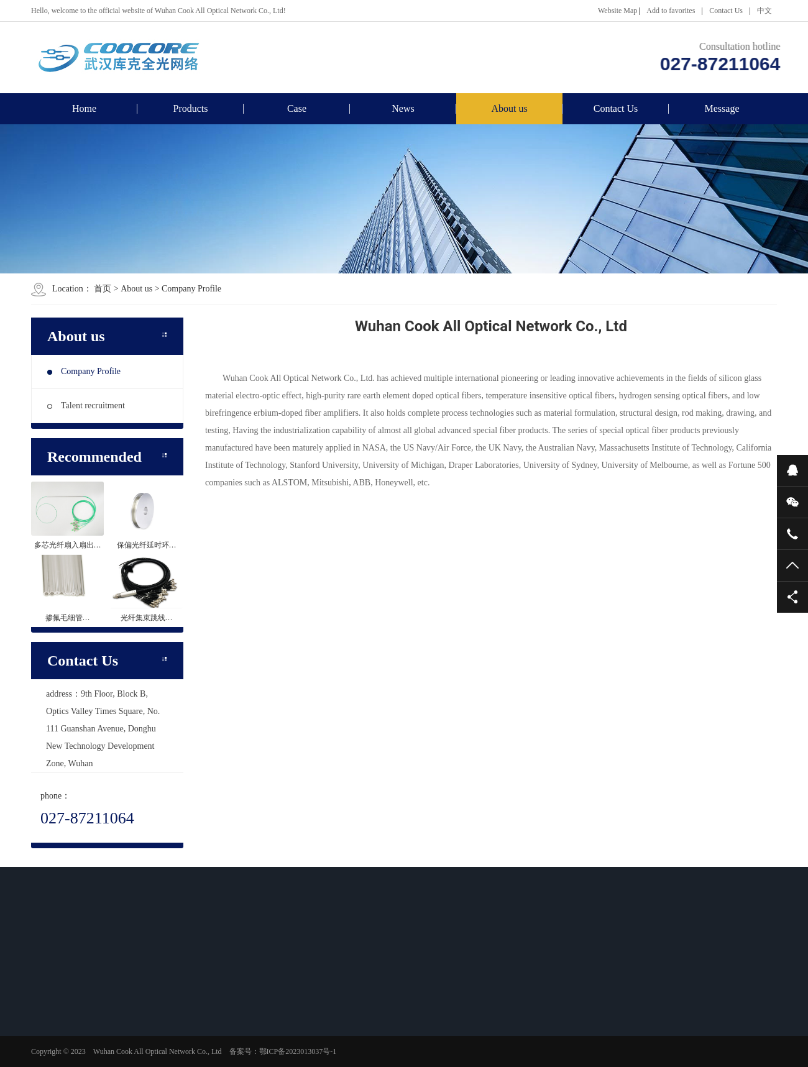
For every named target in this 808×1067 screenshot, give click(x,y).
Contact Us (726, 10)
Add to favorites (670, 10)
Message (722, 108)
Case (296, 108)
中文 (764, 10)
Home (84, 108)
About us (509, 108)
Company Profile (191, 288)
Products (190, 108)
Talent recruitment (86, 405)
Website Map (617, 10)
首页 (102, 288)
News (403, 108)
